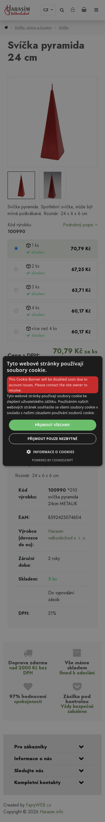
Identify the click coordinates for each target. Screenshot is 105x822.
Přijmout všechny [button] (52, 425)
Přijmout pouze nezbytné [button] (53, 438)
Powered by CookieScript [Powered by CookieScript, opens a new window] (52, 460)
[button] (52, 451)
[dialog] (52, 411)
